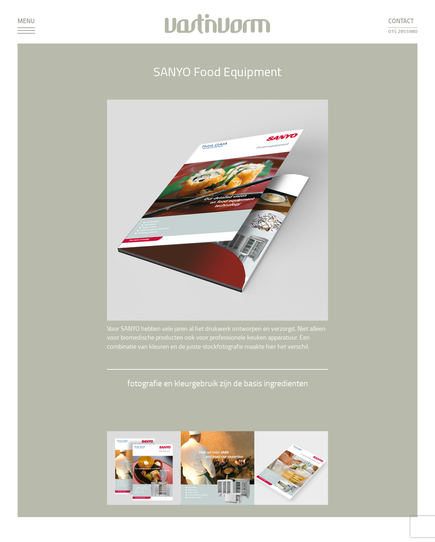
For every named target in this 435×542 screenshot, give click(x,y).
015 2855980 (402, 31)
